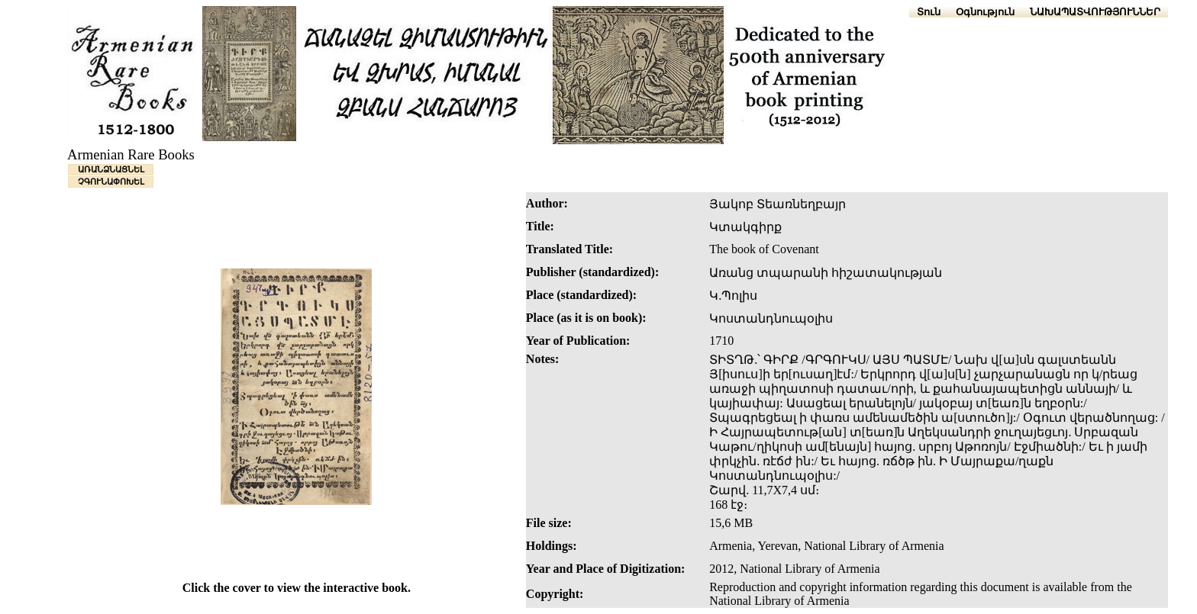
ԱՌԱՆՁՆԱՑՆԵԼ (111, 169)
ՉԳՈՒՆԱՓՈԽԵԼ (111, 181)
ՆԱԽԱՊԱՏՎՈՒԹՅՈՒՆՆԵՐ (1095, 12)
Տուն (928, 12)
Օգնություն (985, 12)
